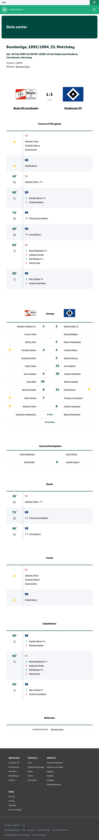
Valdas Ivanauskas (72, 406)
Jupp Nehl (31, 382)
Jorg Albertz (35, 234)
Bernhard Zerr (23, 67)
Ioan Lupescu (30, 374)
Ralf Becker (34, 259)
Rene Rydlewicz (36, 251)
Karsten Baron (35, 198)
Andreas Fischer (36, 255)
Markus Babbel (71, 334)
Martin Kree (34, 263)
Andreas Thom (32, 141)
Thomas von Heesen (38, 218)
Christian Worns (32, 145)
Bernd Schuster (29, 390)
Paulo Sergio (31, 150)
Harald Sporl (31, 166)
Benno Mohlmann (72, 414)
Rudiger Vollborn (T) (26, 326)
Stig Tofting (34, 279)
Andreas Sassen (36, 202)
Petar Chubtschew (72, 342)
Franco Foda (30, 334)
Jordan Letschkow (37, 283)
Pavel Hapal (30, 366)
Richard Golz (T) (71, 326)
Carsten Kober (70, 350)
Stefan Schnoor (71, 358)
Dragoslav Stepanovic (26, 414)
